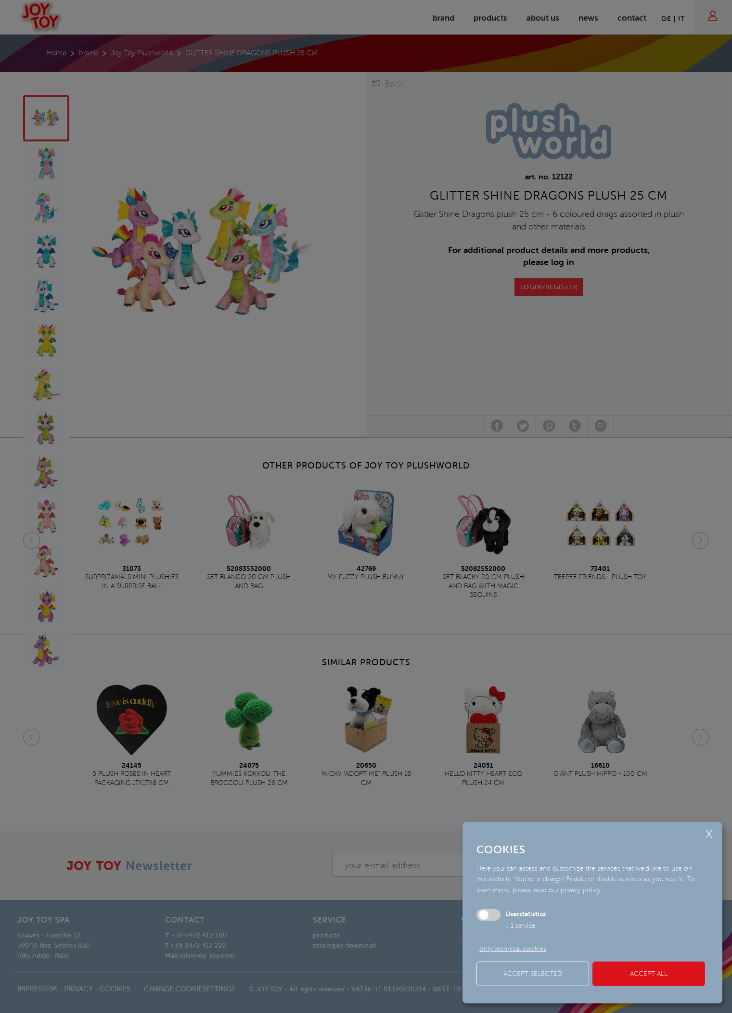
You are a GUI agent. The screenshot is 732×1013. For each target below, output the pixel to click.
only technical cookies (512, 948)
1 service (520, 925)
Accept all (649, 973)
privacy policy (581, 890)
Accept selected (532, 973)
